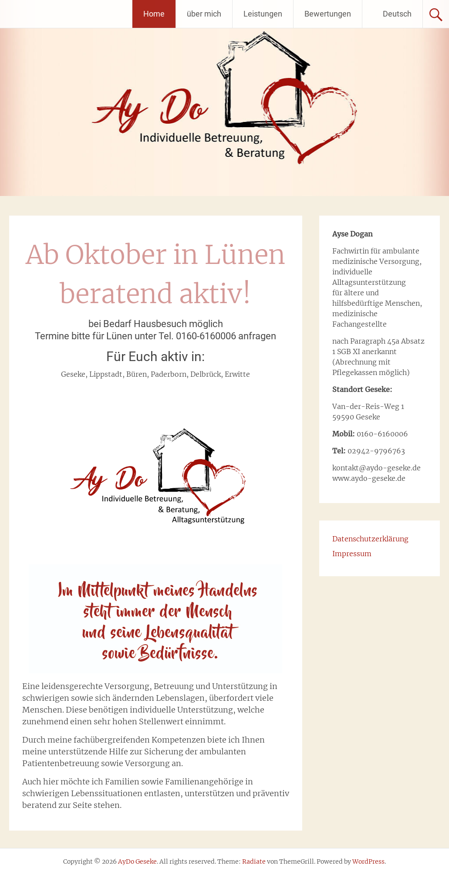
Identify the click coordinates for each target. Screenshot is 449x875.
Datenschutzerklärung (370, 538)
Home (154, 13)
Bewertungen (327, 13)
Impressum (351, 553)
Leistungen (262, 13)
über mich (204, 13)
